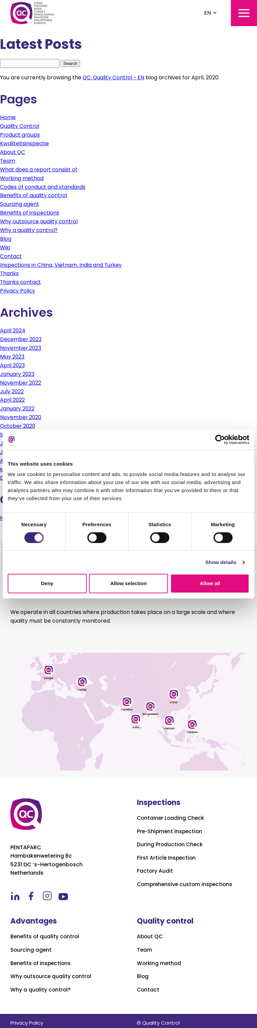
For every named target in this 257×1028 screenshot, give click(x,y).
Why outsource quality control (39, 220)
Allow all (210, 583)
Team (7, 160)
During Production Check (170, 840)
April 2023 (13, 363)
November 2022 (21, 380)
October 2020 (18, 422)
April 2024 (13, 328)
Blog (5, 237)
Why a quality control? (29, 229)
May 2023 (12, 354)
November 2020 (21, 414)
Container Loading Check (171, 814)
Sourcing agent (20, 203)
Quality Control (20, 126)
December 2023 (21, 337)
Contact (11, 254)
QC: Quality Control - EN (114, 77)
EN (207, 13)
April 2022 (13, 397)
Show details (221, 562)
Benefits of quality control (34, 194)
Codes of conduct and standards (43, 186)
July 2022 (12, 388)
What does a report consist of (39, 169)
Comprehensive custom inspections (186, 880)
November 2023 (21, 345)
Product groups (20, 134)
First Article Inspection (167, 854)
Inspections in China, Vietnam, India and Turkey (61, 263)
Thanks (9, 271)
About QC (13, 151)
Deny (47, 583)
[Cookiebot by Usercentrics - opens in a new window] (220, 439)
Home (8, 117)
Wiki (5, 246)
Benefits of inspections (30, 212)
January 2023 (17, 371)
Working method (22, 177)
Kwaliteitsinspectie (24, 143)
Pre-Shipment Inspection (170, 827)
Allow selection (128, 583)
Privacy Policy (18, 289)
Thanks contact (21, 280)
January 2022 (17, 405)
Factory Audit (155, 867)
